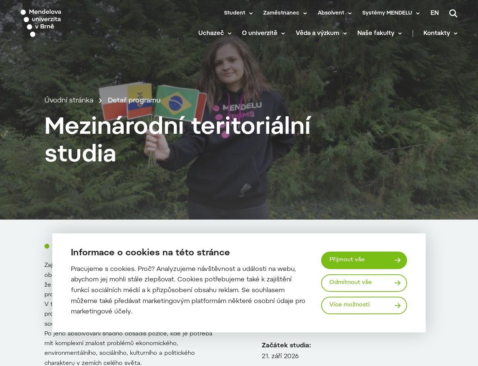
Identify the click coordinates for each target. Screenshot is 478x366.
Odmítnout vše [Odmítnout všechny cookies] (350, 282)
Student (234, 13)
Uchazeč (211, 34)
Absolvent (331, 13)
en (435, 13)
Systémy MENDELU (387, 13)
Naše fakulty (375, 34)
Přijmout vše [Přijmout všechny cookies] (347, 260)
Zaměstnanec (281, 13)
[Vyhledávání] (453, 13)
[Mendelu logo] (63, 23)
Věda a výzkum (317, 34)
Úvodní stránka (68, 100)
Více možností (349, 305)
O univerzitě (259, 34)
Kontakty (436, 34)
